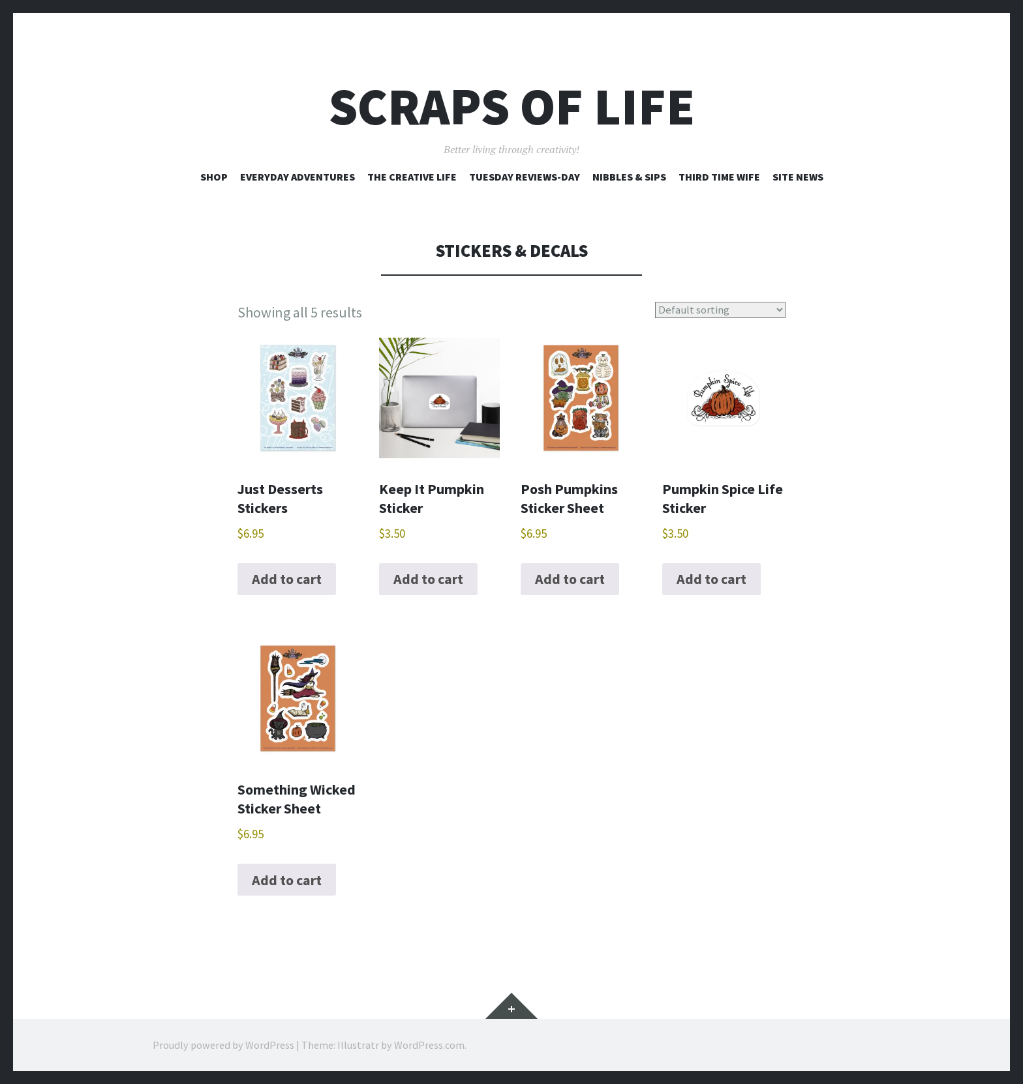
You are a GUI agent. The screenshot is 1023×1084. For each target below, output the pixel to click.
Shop (214, 176)
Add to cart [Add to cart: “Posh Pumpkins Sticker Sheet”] (570, 579)
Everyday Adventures (297, 176)
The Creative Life (412, 176)
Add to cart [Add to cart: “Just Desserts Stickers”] (287, 579)
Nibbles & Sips (629, 176)
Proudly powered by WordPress (223, 1044)
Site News (797, 176)
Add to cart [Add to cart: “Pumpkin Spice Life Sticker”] (711, 579)
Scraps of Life (512, 106)
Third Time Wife (719, 176)
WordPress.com (429, 1044)
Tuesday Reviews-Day (524, 176)
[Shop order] (722, 309)
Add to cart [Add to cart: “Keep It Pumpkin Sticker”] (428, 579)
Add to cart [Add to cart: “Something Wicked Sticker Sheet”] (287, 880)
